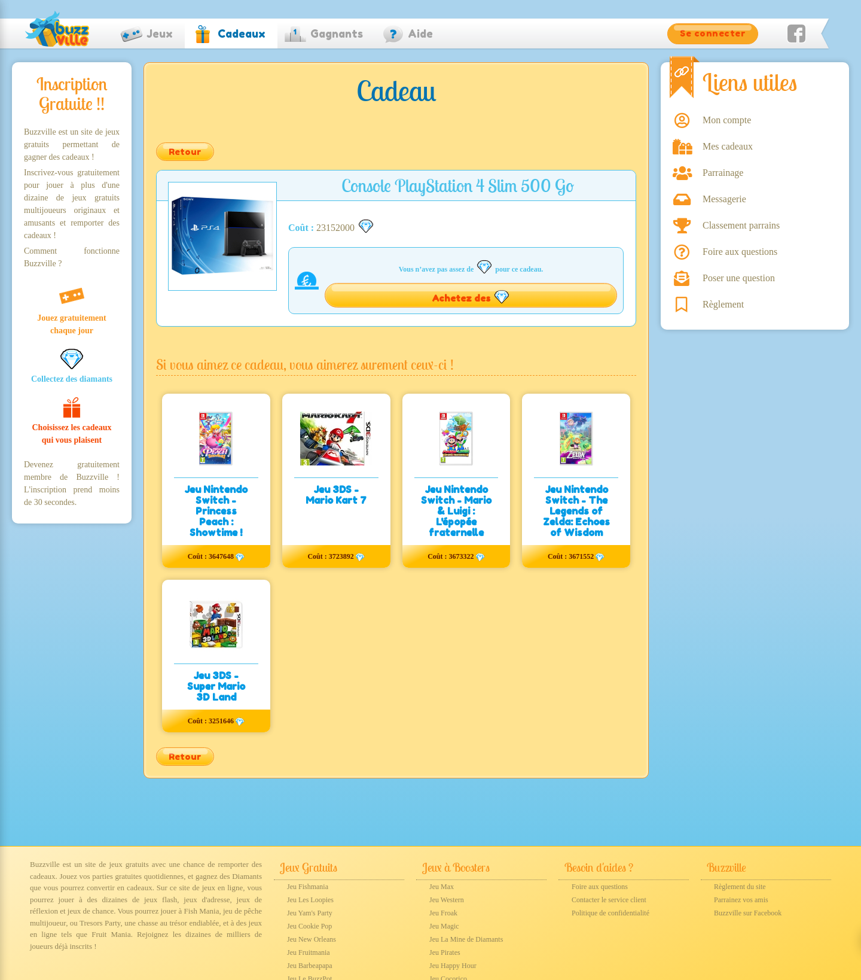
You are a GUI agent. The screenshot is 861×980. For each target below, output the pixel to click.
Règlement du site (740, 886)
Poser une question (739, 278)
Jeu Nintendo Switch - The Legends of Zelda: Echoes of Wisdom (576, 510)
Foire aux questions (740, 251)
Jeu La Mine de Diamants (466, 939)
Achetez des (471, 297)
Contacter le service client (609, 900)
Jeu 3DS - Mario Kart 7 (336, 494)
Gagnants (336, 33)
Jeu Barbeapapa (309, 965)
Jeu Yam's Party (309, 913)
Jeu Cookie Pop (309, 926)
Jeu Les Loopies (310, 900)
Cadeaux (241, 33)
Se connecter (713, 33)
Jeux (159, 33)
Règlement (723, 304)
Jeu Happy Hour (453, 965)
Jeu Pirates (444, 952)
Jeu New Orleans (311, 939)
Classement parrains (741, 225)
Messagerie (724, 199)
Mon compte (727, 120)
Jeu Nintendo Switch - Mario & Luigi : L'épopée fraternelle (456, 510)
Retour (185, 151)
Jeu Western (446, 900)
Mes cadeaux (728, 146)
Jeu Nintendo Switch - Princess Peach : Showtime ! (216, 510)
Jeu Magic (444, 926)
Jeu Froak (443, 913)
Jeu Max (441, 886)
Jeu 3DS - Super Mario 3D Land (216, 686)
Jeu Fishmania (307, 886)
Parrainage (723, 173)
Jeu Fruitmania (308, 952)
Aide (420, 33)
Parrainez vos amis (741, 900)
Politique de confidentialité (610, 913)
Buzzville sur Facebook (747, 913)
